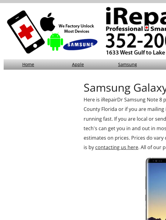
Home (28, 64)
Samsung (127, 64)
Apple (78, 64)
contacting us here (116, 147)
